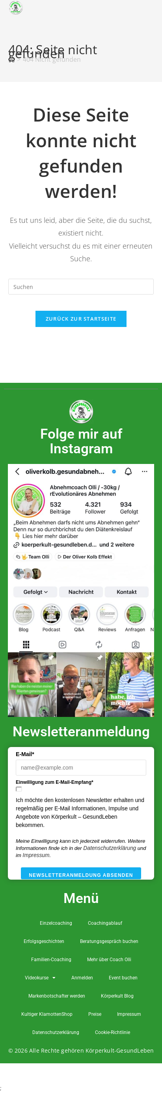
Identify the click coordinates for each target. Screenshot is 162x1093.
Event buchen (123, 978)
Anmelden (82, 978)
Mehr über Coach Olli (109, 959)
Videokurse (40, 977)
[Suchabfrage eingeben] (81, 287)
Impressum (35, 855)
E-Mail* (25, 754)
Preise (94, 1014)
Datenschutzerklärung (109, 848)
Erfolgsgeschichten (44, 941)
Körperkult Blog (117, 996)
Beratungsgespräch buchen (109, 941)
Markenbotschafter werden (56, 996)
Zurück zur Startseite (81, 318)
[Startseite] (11, 59)
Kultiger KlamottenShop (47, 1014)
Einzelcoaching (56, 923)
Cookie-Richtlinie (112, 1032)
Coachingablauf (105, 923)
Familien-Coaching (51, 959)
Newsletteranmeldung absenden (81, 875)
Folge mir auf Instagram (81, 441)
